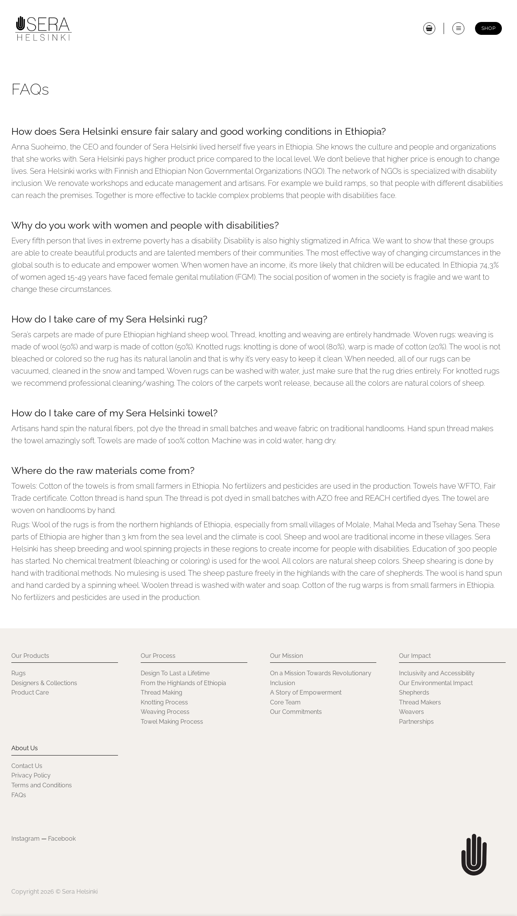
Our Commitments (296, 711)
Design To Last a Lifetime (175, 673)
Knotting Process (164, 702)
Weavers (411, 711)
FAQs (18, 795)
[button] (429, 28)
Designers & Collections (44, 683)
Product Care (30, 692)
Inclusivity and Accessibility (437, 673)
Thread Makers (420, 702)
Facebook (62, 838)
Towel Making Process (172, 721)
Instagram (25, 838)
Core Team (285, 702)
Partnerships (416, 721)
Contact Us (26, 766)
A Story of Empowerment (306, 692)
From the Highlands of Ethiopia (183, 683)
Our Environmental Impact (436, 683)
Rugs (18, 673)
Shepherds (414, 692)
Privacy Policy (31, 775)
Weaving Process (165, 711)
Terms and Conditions (41, 785)
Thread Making (161, 692)
